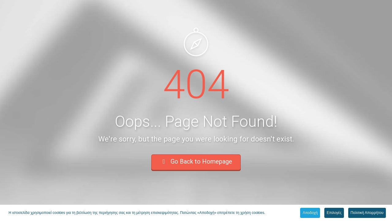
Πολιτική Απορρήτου (367, 213)
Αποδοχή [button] (310, 213)
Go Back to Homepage (196, 161)
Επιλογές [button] (334, 213)
